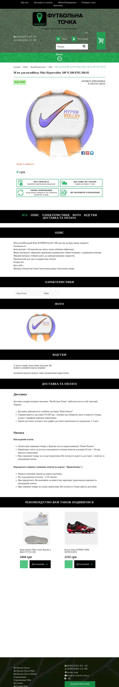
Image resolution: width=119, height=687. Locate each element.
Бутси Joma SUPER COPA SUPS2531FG (77, 551)
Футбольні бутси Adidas (25, 674)
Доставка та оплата (43, 2)
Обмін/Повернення (67, 2)
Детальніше (38, 564)
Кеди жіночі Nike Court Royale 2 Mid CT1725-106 (35, 551)
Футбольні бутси (22, 668)
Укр (82, 33)
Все (25, 215)
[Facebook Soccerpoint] (65, 678)
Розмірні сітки (89, 2)
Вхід (61, 39)
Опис (35, 215)
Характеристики (55, 215)
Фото (77, 215)
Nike (46, 293)
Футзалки (18, 683)
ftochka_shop (72, 672)
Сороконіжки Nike (22, 680)
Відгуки (90, 215)
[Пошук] (72, 47)
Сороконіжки (20, 677)
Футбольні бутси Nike (24, 671)
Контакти (58, 5)
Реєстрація (80, 39)
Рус (86, 33)
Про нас (24, 2)
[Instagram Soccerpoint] (69, 678)
